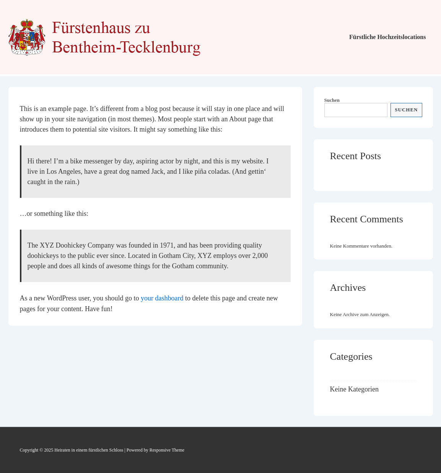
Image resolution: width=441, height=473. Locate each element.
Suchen (332, 100)
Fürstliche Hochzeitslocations (387, 37)
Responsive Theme (167, 450)
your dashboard (162, 298)
